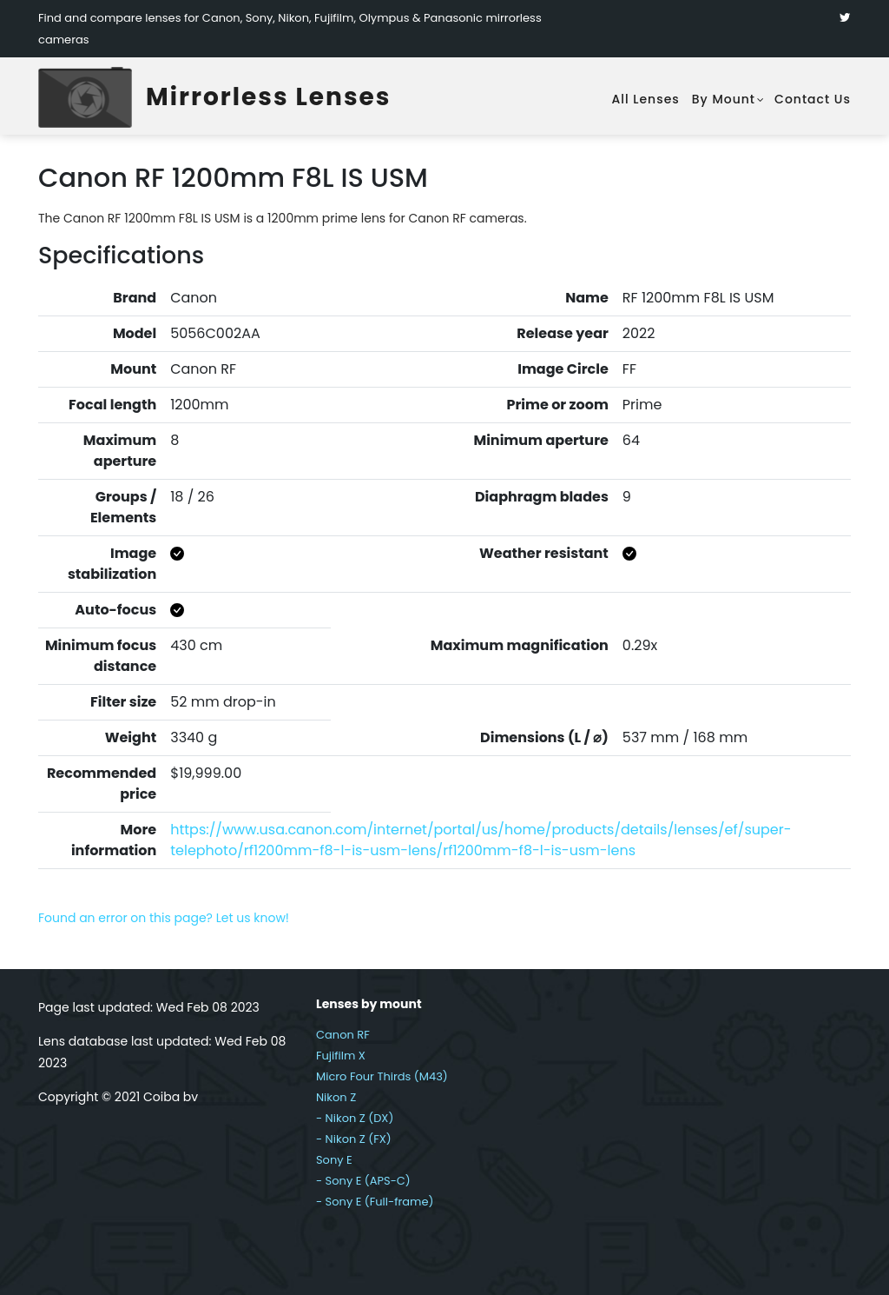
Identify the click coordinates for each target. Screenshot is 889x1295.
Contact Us (812, 99)
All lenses (645, 99)
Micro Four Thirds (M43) (382, 1076)
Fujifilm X (340, 1055)
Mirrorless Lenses (268, 97)
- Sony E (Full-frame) (374, 1201)
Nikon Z (336, 1097)
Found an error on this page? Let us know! (163, 917)
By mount (723, 99)
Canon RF (343, 1034)
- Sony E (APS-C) (363, 1180)
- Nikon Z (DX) (354, 1118)
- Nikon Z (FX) (354, 1139)
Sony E (334, 1160)
